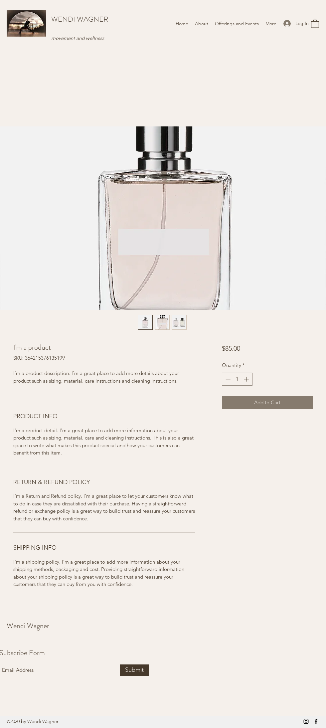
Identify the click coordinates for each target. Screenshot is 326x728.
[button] (315, 23)
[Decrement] (227, 379)
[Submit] (134, 670)
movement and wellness (77, 38)
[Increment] (247, 379)
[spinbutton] (237, 379)
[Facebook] (316, 721)
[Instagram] (306, 721)
